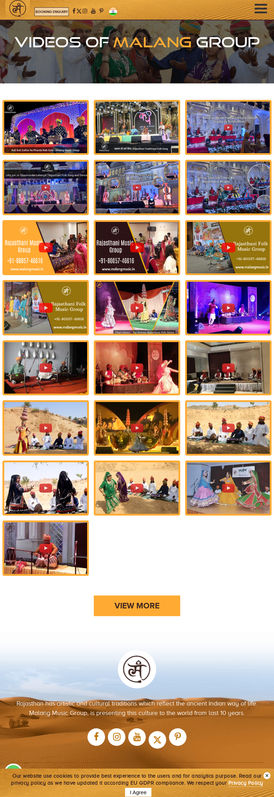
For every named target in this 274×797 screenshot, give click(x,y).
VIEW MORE (137, 605)
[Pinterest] (101, 11)
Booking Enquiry (51, 12)
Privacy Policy (245, 783)
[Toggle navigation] (261, 8)
